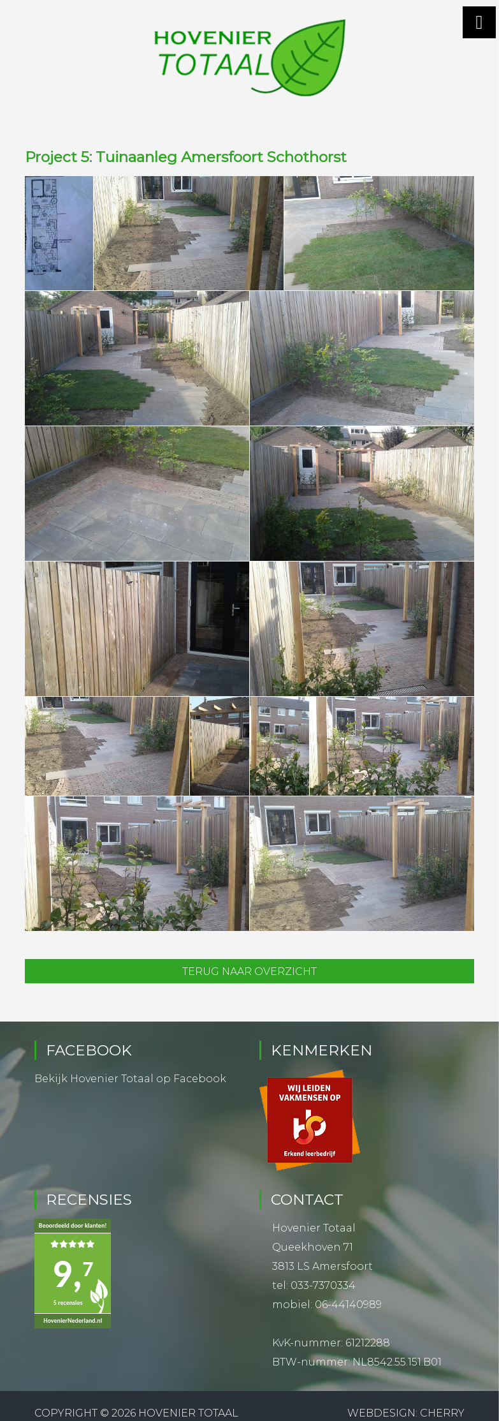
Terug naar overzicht (249, 971)
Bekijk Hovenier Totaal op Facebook (130, 1079)
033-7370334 (323, 1285)
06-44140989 (348, 1304)
